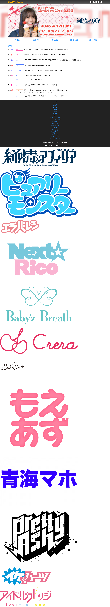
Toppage (54, 104)
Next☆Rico (55, 123)
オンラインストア (57, 142)
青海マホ (55, 133)
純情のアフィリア (55, 117)
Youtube (49, 142)
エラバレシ (55, 121)
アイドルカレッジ (55, 138)
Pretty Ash (55, 135)
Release (55, 111)
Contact (65, 142)
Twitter (45, 142)
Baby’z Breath (55, 125)
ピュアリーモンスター (55, 119)
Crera (55, 127)
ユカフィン (55, 129)
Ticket (55, 109)
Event (55, 107)
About (55, 113)
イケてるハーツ (55, 137)
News (55, 105)
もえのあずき (55, 131)
